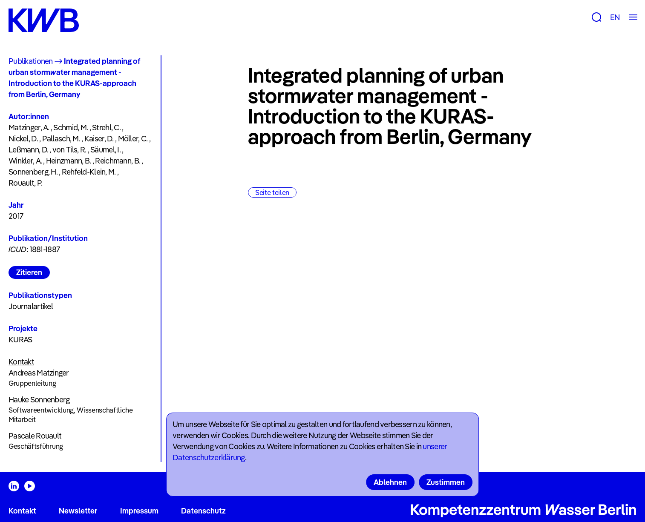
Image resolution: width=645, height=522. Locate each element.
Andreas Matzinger (39, 373)
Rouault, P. (25, 183)
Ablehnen (390, 482)
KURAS (20, 339)
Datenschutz (203, 511)
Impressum (139, 511)
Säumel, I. (105, 150)
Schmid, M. (70, 127)
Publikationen (31, 61)
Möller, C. (133, 138)
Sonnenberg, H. (33, 172)
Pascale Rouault (35, 436)
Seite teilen (272, 192)
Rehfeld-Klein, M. (89, 172)
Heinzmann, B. (68, 161)
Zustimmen (445, 482)
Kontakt (22, 511)
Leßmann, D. (28, 150)
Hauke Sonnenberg (39, 399)
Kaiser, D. (99, 138)
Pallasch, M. (61, 138)
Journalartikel (31, 306)
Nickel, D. (23, 138)
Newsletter (78, 511)
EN (615, 17)
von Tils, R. (69, 150)
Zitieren (29, 272)
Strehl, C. (106, 127)
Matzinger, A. (29, 127)
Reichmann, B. (117, 161)
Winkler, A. (25, 161)
